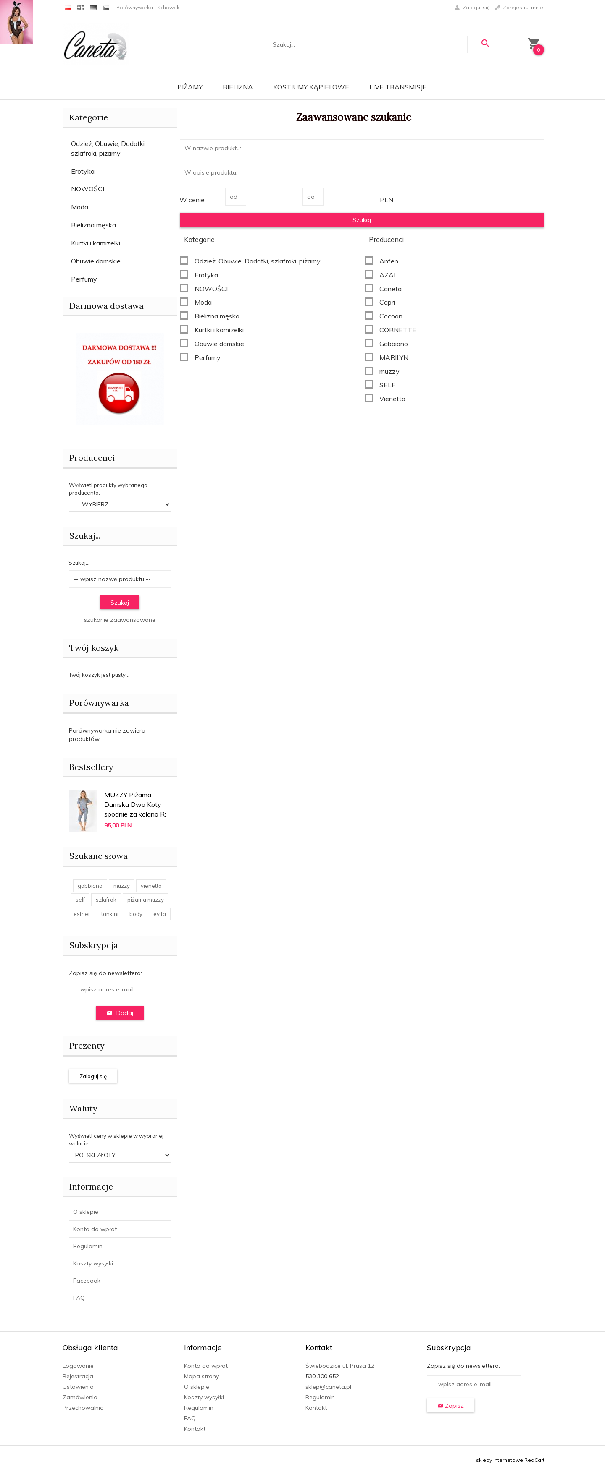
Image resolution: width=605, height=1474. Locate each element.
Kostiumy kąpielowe (311, 87)
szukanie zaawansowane (119, 620)
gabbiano (90, 885)
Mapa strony (201, 1376)
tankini (109, 913)
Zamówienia (80, 1397)
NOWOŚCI (87, 189)
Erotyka (83, 171)
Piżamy (190, 87)
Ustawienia (78, 1387)
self (80, 899)
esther (82, 913)
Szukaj (119, 602)
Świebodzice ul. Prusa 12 (339, 1366)
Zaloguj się (93, 1076)
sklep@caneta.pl (328, 1387)
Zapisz (450, 1405)
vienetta (151, 885)
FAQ (79, 1298)
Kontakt (194, 1428)
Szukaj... (84, 535)
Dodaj (119, 1013)
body (135, 913)
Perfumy (84, 279)
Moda (79, 207)
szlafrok (106, 899)
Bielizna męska (93, 225)
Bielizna (238, 87)
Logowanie (78, 1366)
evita (159, 913)
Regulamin (88, 1246)
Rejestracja (78, 1376)
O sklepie (85, 1212)
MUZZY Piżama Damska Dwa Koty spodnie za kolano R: (135, 804)
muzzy (121, 885)
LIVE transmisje (398, 87)
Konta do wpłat (95, 1229)
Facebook (86, 1280)
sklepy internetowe (499, 1460)
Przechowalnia (83, 1407)
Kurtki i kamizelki (95, 243)
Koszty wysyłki (93, 1263)
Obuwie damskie (96, 261)
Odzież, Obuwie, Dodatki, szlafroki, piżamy (108, 148)
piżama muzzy (145, 899)
